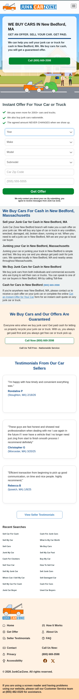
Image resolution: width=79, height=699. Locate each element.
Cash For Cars (46, 584)
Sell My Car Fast (47, 553)
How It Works (54, 625)
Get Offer (38, 191)
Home (10, 625)
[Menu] (74, 6)
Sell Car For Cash (11, 534)
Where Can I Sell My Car (14, 578)
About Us (52, 631)
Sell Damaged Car (48, 578)
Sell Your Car (8, 565)
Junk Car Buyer (10, 590)
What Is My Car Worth (50, 540)
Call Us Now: (50, 647)
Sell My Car (8, 540)
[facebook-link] (45, 661)
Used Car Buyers (48, 590)
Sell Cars (7, 546)
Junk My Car (8, 553)
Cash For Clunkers (11, 559)
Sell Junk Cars (46, 571)
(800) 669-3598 (50, 654)
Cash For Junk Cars (49, 534)
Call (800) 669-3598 (39, 60)
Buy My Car (45, 559)
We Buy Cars (46, 546)
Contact (12, 647)
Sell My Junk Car (10, 571)
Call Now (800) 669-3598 (39, 340)
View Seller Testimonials (39, 514)
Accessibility (14, 660)
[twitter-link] (53, 661)
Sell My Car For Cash (12, 584)
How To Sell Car (47, 565)
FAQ (48, 638)
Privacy (11, 654)
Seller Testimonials (18, 638)
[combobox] (39, 132)
